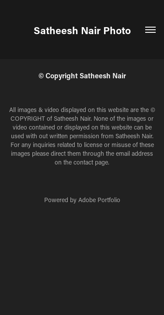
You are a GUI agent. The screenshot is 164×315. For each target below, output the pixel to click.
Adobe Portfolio (99, 200)
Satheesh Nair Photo (82, 30)
